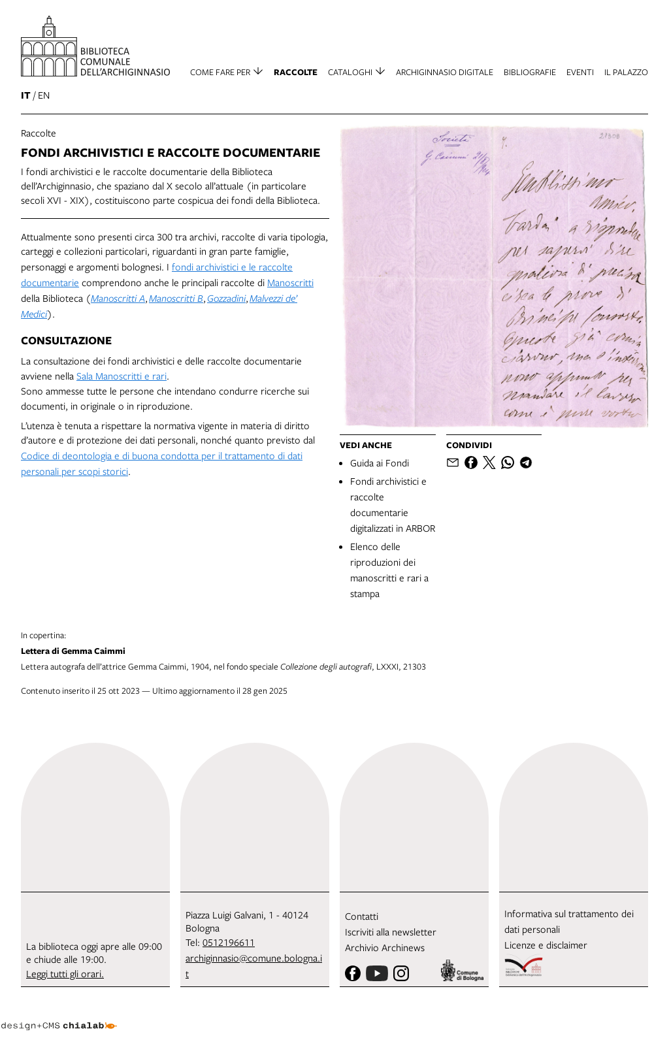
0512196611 (229, 942)
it (26, 95)
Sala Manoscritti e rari (121, 375)
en (44, 94)
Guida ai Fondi (379, 462)
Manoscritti (290, 282)
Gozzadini (226, 297)
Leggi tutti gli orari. (65, 973)
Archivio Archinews (385, 947)
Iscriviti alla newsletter (390, 931)
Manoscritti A (118, 297)
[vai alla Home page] (95, 46)
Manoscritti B (176, 297)
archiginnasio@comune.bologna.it (254, 965)
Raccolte (38, 132)
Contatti (361, 915)
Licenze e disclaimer (545, 944)
